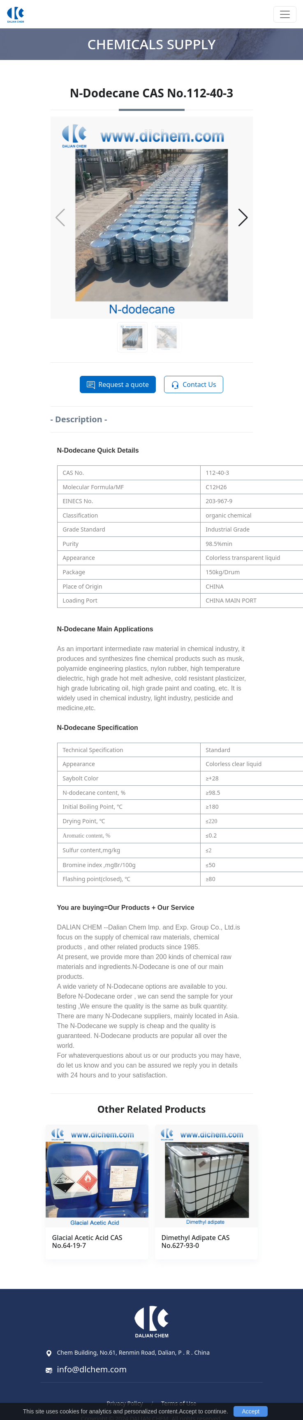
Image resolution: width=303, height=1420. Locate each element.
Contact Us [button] (193, 384)
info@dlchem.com (92, 1369)
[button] (243, 218)
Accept (250, 1411)
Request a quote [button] (118, 384)
